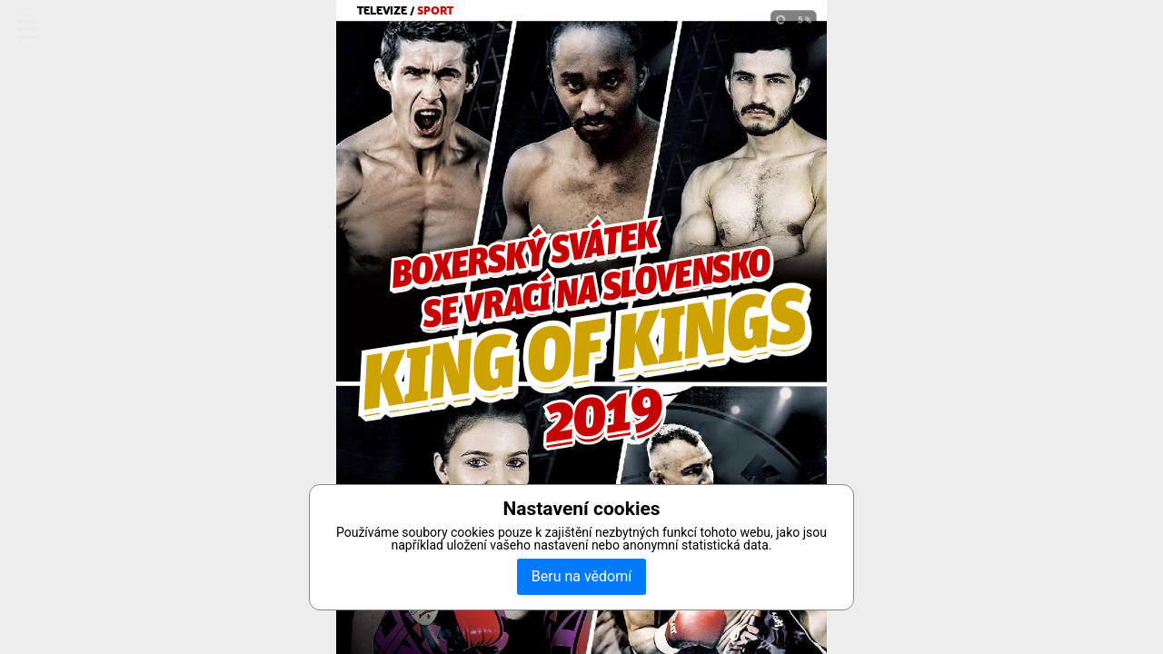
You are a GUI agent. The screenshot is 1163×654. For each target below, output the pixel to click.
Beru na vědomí (581, 576)
